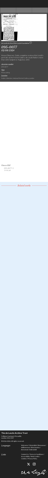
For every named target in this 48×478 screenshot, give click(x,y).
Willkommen (25, 447)
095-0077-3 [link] (9, 169)
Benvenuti (24, 450)
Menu (44, 4)
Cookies (24, 459)
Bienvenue (41, 445)
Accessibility (25, 456)
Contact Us (25, 454)
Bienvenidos (35, 447)
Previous (8, 10)
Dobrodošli (33, 450)
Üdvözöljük (33, 445)
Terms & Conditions (36, 454)
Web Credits (35, 456)
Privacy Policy (32, 459)
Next (40, 10)
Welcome (24, 445)
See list (24, 10)
